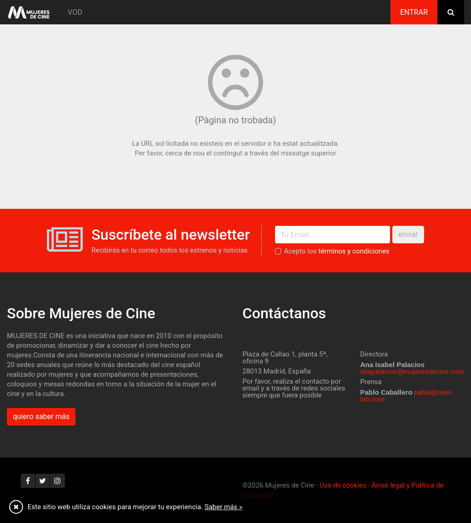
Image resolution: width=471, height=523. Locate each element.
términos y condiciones (354, 251)
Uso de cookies (343, 485)
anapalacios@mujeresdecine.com (412, 372)
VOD (75, 12)
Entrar (414, 12)
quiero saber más (41, 416)
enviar (408, 234)
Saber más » (223, 507)
